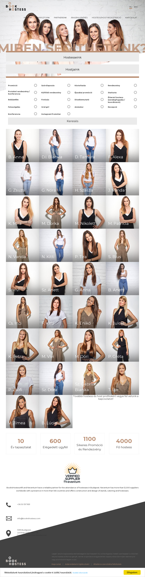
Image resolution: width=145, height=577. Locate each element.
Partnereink (60, 17)
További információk (80, 574)
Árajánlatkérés (79, 17)
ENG (136, 7)
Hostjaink (73, 69)
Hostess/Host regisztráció (106, 17)
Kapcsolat (131, 17)
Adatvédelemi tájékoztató (77, 564)
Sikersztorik (43, 17)
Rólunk (28, 17)
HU (130, 7)
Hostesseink (73, 57)
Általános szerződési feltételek (107, 564)
